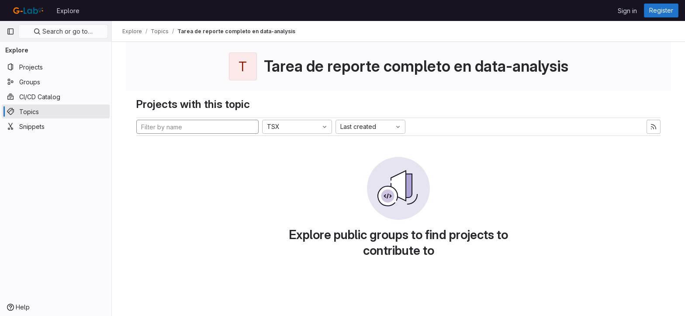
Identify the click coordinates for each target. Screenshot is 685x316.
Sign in (627, 10)
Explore (68, 10)
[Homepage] (27, 10)
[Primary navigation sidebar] (10, 31)
